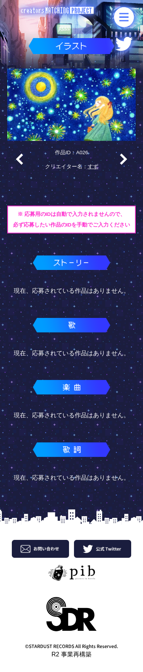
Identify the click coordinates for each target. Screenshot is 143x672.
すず (93, 166)
